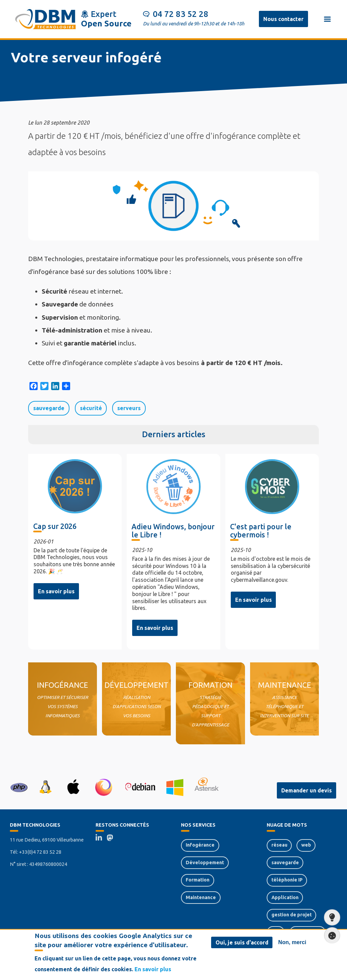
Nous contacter (283, 19)
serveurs (129, 408)
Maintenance (201, 897)
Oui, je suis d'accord (242, 943)
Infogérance (200, 845)
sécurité (91, 408)
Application (285, 897)
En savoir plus (56, 591)
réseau (279, 845)
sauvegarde (48, 408)
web (306, 845)
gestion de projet (291, 914)
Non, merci (292, 942)
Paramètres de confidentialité (330, 935)
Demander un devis (306, 790)
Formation (197, 880)
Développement (205, 862)
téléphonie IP (287, 880)
